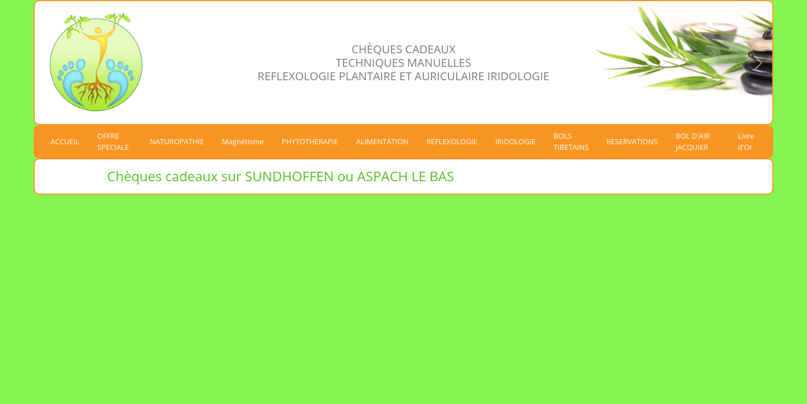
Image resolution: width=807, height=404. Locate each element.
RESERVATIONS (631, 141)
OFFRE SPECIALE (113, 141)
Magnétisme (243, 141)
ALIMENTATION (382, 141)
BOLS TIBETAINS (571, 141)
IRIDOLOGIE (515, 141)
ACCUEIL (65, 141)
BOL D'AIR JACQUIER (693, 141)
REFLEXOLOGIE (451, 141)
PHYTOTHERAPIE (310, 141)
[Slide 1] (679, 103)
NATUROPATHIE (177, 141)
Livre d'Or (746, 141)
